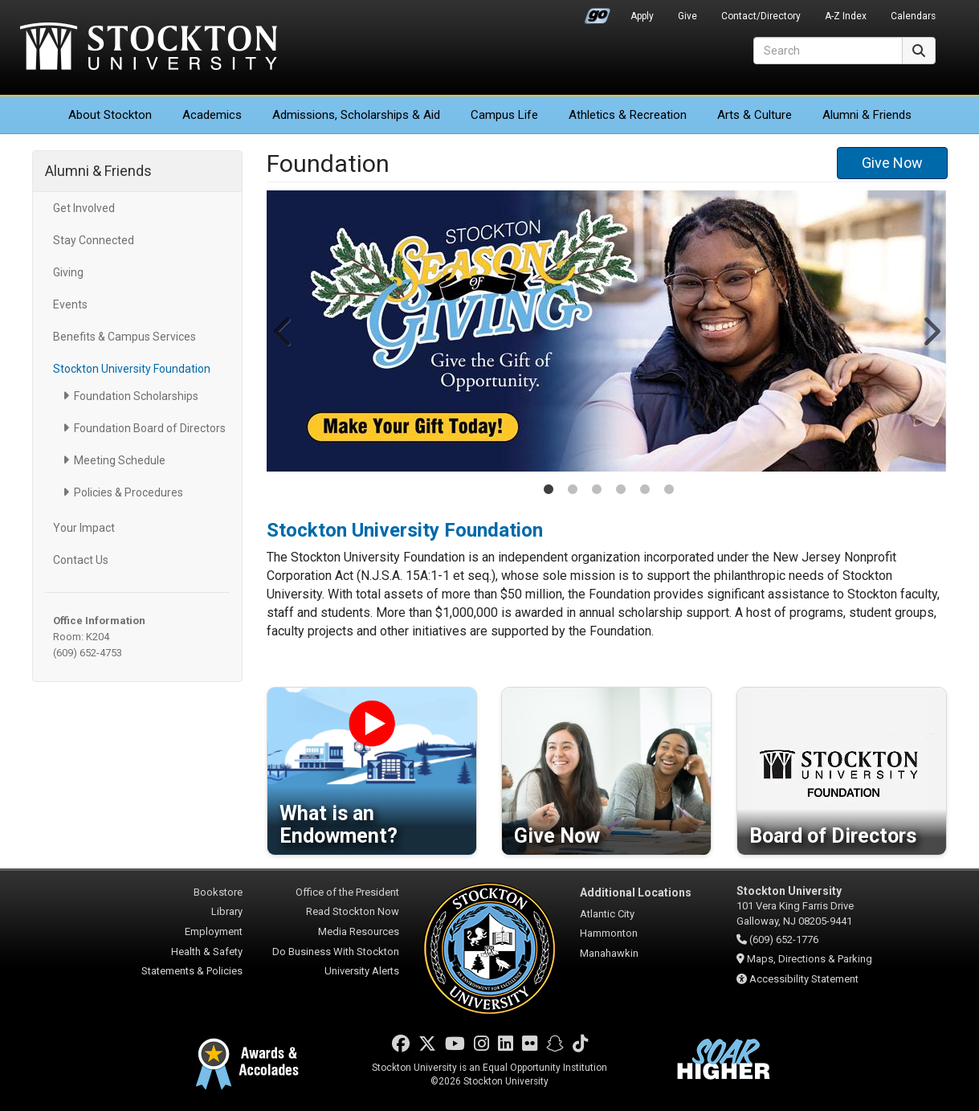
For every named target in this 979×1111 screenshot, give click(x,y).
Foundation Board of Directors (150, 428)
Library (227, 911)
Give (687, 16)
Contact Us (80, 559)
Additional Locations (635, 892)
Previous (283, 331)
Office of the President (347, 892)
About (110, 115)
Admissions (356, 115)
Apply (642, 16)
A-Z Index (846, 16)
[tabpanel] (607, 331)
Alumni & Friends (867, 115)
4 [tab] (620, 490)
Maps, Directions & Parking (809, 959)
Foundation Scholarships (136, 396)
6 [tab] (669, 490)
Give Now (892, 162)
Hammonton (609, 933)
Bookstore (218, 892)
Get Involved (84, 208)
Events (70, 304)
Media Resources (358, 931)
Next (930, 331)
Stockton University (148, 48)
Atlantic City (607, 914)
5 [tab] (645, 490)
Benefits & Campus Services (124, 336)
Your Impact (84, 527)
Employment (214, 931)
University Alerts (361, 971)
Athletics (628, 115)
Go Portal (597, 12)
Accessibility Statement (804, 979)
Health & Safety (207, 952)
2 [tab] (572, 490)
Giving (68, 272)
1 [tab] (548, 490)
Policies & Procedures (128, 492)
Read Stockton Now (352, 911)
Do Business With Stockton (335, 952)
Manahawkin (609, 953)
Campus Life (504, 115)
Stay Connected (93, 240)
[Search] (828, 50)
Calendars (913, 16)
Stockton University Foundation (131, 368)
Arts (754, 115)
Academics (212, 115)
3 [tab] (596, 490)
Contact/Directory (761, 16)
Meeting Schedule (119, 460)
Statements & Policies (192, 971)
